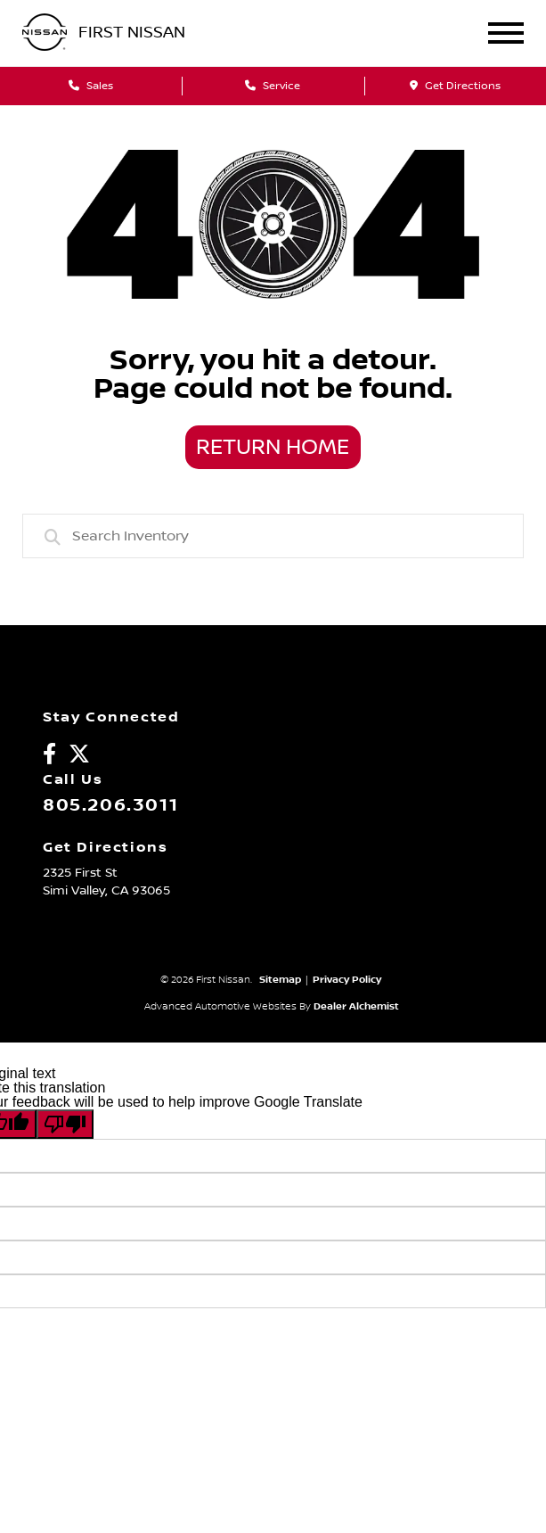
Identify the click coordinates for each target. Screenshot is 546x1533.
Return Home (272, 447)
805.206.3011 (110, 805)
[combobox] (273, 536)
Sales (91, 86)
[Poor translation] (65, 1124)
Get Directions (455, 86)
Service (272, 86)
